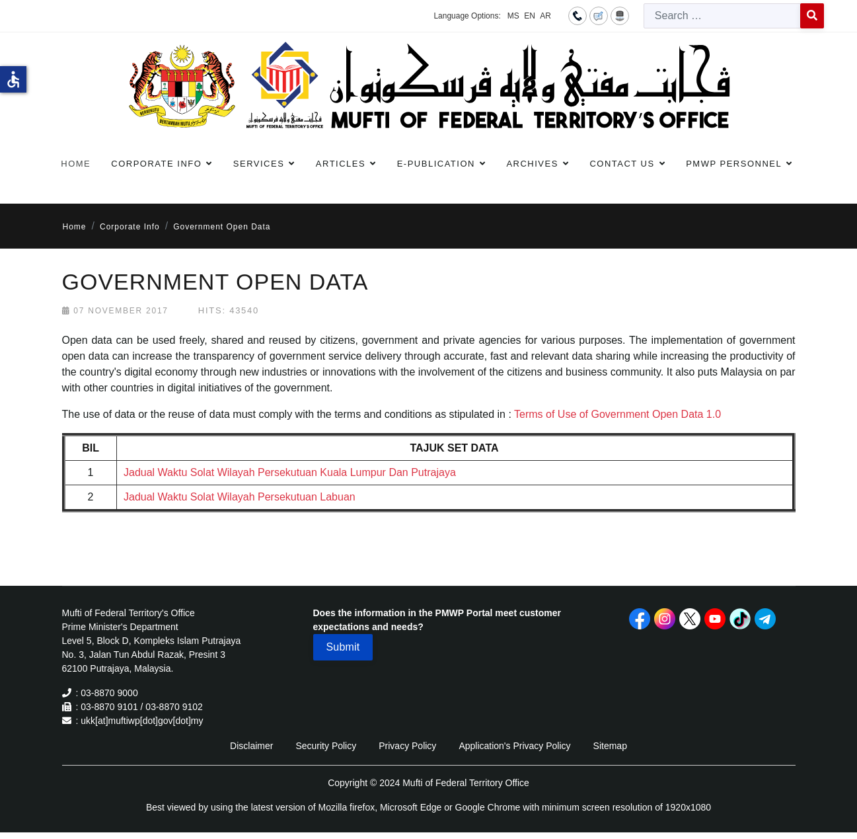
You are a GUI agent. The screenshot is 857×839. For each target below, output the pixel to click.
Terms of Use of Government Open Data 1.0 (617, 414)
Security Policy (325, 745)
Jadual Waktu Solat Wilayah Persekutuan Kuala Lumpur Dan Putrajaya (290, 472)
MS (513, 15)
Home (76, 164)
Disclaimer (251, 745)
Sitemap (610, 745)
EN (529, 15)
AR (545, 15)
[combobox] (722, 15)
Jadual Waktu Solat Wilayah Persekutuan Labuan (239, 496)
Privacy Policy (407, 745)
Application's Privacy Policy (514, 745)
